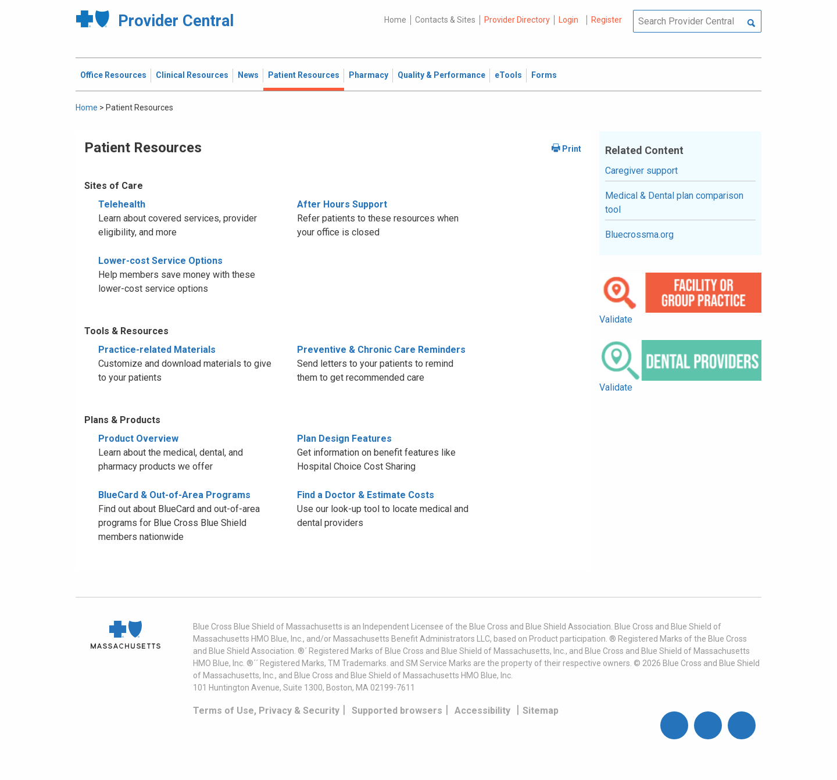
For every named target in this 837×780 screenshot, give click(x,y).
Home (395, 19)
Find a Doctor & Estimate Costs (365, 494)
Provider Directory (517, 19)
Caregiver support (641, 170)
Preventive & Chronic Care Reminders (381, 349)
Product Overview (138, 438)
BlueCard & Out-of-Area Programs (174, 494)
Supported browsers (397, 710)
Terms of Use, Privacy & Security (266, 710)
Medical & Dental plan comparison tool (674, 202)
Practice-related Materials (157, 349)
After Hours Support (342, 204)
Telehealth (121, 204)
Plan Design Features (344, 438)
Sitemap (541, 710)
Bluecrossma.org (639, 234)
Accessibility (482, 710)
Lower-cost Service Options (160, 260)
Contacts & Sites (445, 19)
